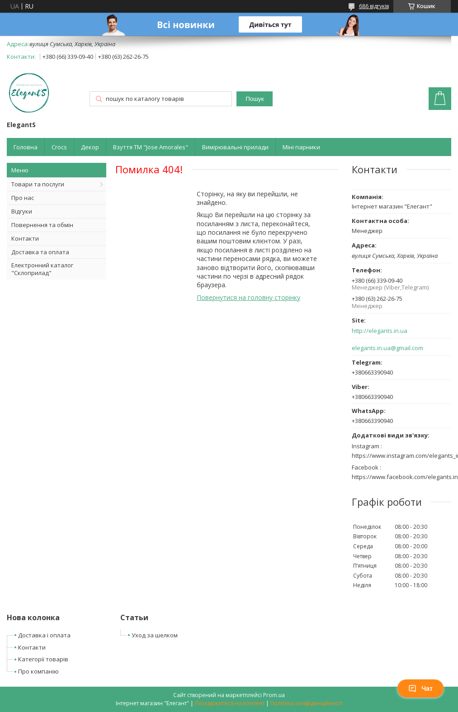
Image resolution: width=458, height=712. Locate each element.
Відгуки (21, 211)
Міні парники (301, 147)
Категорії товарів (43, 659)
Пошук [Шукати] (255, 98)
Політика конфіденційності (306, 703)
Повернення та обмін (42, 225)
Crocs (59, 147)
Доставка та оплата (40, 252)
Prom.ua (274, 695)
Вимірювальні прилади (235, 147)
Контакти (25, 238)
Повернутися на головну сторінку (248, 297)
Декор (90, 147)
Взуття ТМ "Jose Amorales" (150, 147)
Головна (26, 147)
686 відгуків (374, 6)
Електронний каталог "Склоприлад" (42, 269)
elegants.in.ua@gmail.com (387, 348)
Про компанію (38, 671)
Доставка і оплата (44, 635)
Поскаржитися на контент (229, 703)
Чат (420, 688)
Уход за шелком (155, 635)
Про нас (22, 198)
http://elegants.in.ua (379, 331)
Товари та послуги (37, 184)
